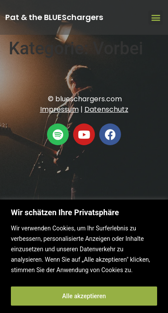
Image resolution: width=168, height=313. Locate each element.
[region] (84, 256)
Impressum (59, 109)
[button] (155, 17)
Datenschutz (106, 109)
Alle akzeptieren (84, 296)
